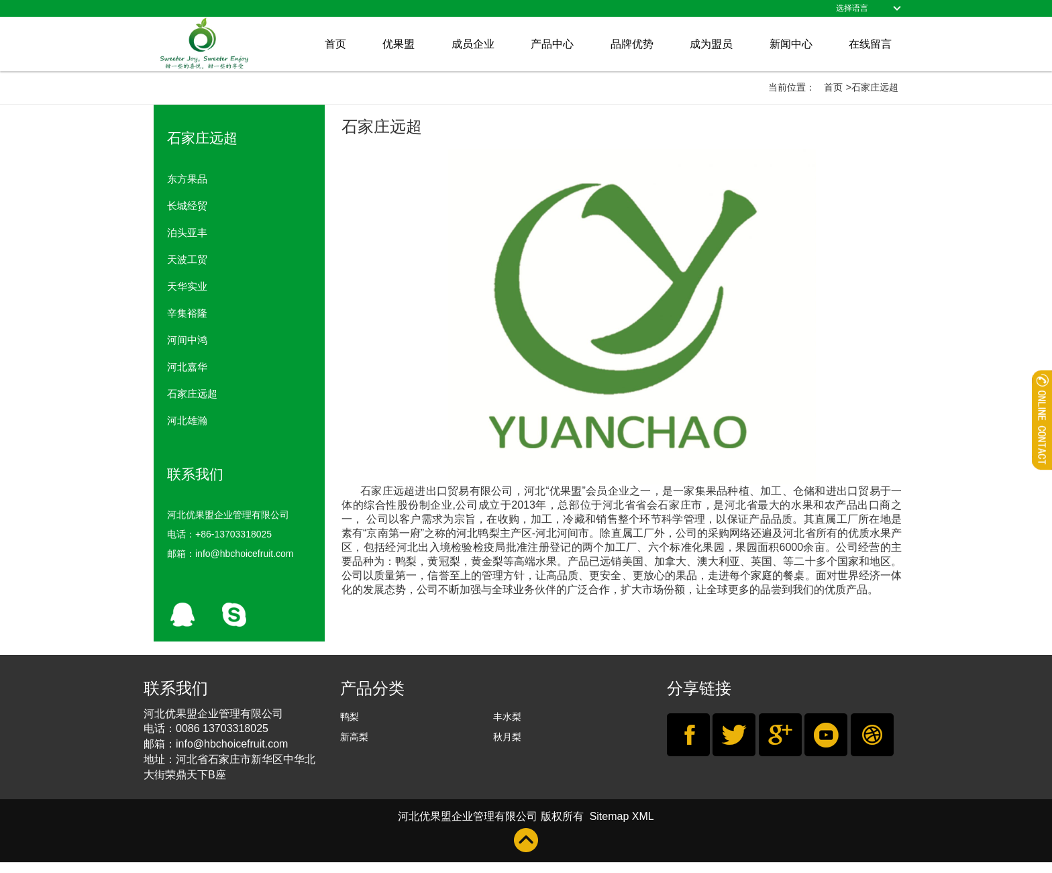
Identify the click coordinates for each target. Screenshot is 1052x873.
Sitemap (609, 816)
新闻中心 (791, 44)
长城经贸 (187, 205)
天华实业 (187, 286)
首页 (335, 44)
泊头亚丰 (187, 232)
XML (643, 816)
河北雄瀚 (187, 420)
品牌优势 (632, 44)
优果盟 (398, 44)
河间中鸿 (187, 340)
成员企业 (473, 44)
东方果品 (187, 179)
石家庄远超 (192, 393)
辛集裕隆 (187, 313)
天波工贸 (187, 259)
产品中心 (552, 44)
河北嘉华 (187, 366)
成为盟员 (711, 44)
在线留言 (870, 44)
